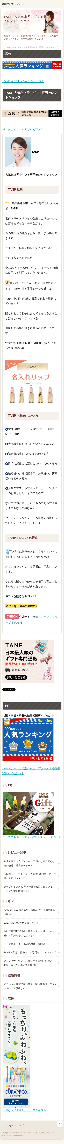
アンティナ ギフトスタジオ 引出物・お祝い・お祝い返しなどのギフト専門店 (29, 962)
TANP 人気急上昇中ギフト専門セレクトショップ (30, 952)
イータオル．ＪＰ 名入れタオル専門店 (24, 943)
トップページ (8, 47)
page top (60, 1124)
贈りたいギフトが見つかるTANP (22, 129)
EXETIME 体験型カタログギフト (21, 922)
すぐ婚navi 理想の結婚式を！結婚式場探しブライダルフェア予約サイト (30, 986)
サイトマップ (16, 1125)
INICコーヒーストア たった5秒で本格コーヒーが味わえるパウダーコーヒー (30, 876)
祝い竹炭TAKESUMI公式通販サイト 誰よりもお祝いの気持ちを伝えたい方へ (29, 933)
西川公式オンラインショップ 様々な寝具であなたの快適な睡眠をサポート (29, 863)
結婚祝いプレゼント (12, 4)
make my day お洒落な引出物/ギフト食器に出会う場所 (29, 912)
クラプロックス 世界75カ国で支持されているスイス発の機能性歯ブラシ (29, 888)
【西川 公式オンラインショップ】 (23, 81)
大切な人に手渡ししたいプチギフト (24, 1110)
